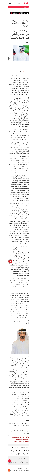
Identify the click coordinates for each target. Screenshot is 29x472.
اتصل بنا (24, 454)
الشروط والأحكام (20, 450)
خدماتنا (4, 454)
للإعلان (10, 454)
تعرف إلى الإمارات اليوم (19, 447)
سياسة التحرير (7, 447)
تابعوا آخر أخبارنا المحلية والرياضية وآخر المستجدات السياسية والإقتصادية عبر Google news (13, 439)
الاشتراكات (17, 454)
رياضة (13, 462)
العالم (25, 462)
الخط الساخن (14, 458)
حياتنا (20, 462)
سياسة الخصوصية (9, 450)
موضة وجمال (5, 462)
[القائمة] (6, 2)
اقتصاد (5, 458)
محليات (23, 458)
